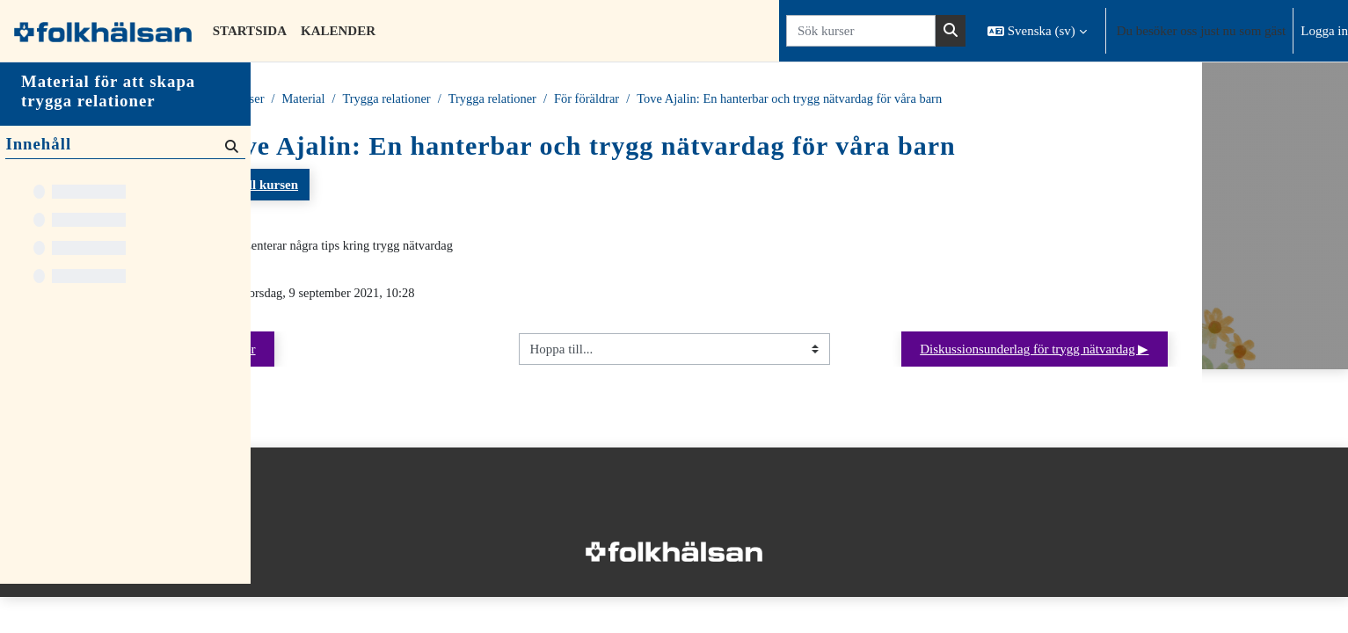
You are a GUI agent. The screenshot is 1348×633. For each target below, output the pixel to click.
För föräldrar (725, 99)
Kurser (375, 99)
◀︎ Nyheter (352, 351)
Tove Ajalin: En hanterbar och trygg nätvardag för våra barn (934, 99)
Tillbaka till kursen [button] (364, 185)
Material (433, 99)
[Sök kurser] (861, 31)
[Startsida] (103, 30)
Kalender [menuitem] (338, 31)
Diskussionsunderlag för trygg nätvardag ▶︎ (1160, 351)
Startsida (316, 99)
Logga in (1324, 31)
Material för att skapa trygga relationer (108, 140)
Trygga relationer (519, 99)
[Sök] (230, 195)
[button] (1037, 31)
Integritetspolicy (307, 517)
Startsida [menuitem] (250, 31)
